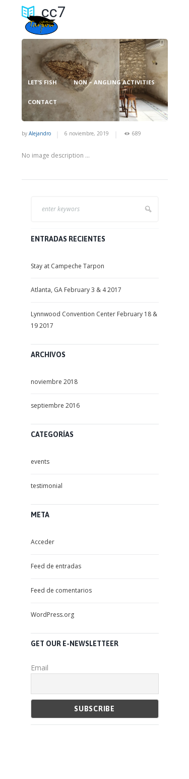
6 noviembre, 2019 (87, 133)
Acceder (42, 542)
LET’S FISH (42, 82)
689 (136, 133)
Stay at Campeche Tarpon (67, 266)
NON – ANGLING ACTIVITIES (114, 82)
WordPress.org (52, 614)
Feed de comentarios (61, 590)
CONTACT (42, 102)
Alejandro (40, 133)
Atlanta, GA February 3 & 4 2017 (76, 289)
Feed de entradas (56, 566)
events (40, 461)
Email (39, 667)
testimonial (46, 485)
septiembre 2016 (55, 405)
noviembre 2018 (54, 381)
